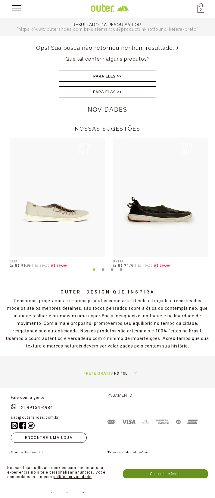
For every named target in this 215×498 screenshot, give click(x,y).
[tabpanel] (56, 203)
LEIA (14, 261)
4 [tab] (121, 273)
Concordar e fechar (165, 474)
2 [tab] (103, 273)
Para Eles (104, 76)
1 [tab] (94, 273)
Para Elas (104, 92)
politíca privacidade (72, 477)
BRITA (118, 261)
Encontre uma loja (49, 438)
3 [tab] (112, 273)
